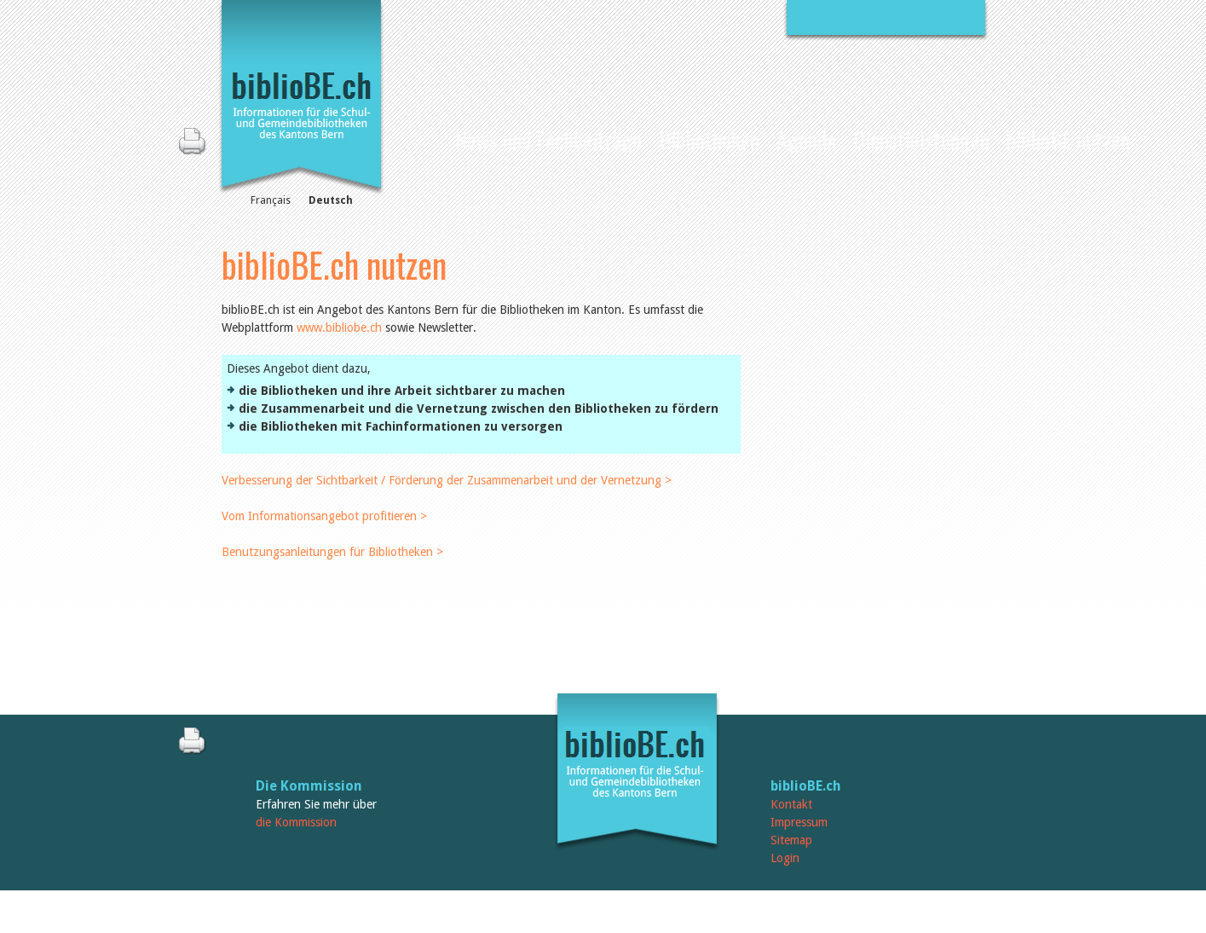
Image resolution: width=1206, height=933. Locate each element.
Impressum (799, 822)
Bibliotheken (709, 139)
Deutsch (331, 200)
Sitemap (791, 840)
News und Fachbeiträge (548, 139)
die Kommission (296, 822)
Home (431, 137)
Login (784, 858)
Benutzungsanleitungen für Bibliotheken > (332, 552)
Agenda (806, 139)
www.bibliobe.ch (339, 327)
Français (271, 200)
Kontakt (791, 804)
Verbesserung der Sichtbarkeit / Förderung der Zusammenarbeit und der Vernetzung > (447, 480)
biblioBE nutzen (1068, 139)
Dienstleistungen (921, 139)
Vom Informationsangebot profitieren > (324, 516)
